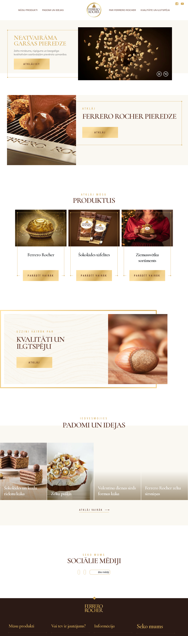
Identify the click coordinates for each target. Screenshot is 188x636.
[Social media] (177, 3)
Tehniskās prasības (105, 616)
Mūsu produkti (28, 10)
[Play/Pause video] (159, 73)
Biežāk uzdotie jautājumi (65, 610)
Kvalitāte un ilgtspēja (155, 10)
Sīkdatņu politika (103, 627)
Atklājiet (31, 64)
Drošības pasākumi (105, 610)
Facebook (145, 611)
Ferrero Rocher (17, 610)
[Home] (94, 10)
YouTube (145, 616)
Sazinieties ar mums (62, 616)
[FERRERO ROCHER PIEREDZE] (130, 122)
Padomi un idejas (53, 10)
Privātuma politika (104, 621)
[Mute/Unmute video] (165, 73)
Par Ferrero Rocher (122, 10)
